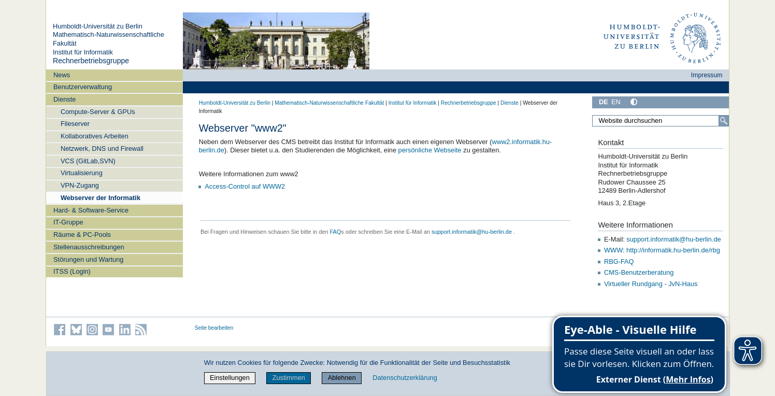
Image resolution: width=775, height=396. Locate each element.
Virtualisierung (82, 173)
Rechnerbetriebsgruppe (91, 60)
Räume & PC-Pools (82, 234)
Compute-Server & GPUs (98, 112)
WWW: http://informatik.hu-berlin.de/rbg (662, 250)
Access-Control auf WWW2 (245, 186)
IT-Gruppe (68, 222)
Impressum (707, 75)
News (61, 75)
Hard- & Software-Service (90, 210)
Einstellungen (230, 377)
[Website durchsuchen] (660, 120)
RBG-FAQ (619, 261)
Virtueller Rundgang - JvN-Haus (650, 284)
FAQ (335, 232)
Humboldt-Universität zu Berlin (97, 26)
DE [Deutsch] (603, 102)
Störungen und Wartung (88, 259)
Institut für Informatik (83, 52)
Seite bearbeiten (214, 328)
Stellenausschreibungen (88, 247)
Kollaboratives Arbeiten (94, 136)
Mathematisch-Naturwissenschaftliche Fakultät (329, 103)
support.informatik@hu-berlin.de (472, 232)
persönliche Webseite (430, 150)
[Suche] (724, 120)
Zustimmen (288, 377)
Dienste (64, 99)
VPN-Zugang (80, 185)
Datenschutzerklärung (404, 377)
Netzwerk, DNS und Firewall (102, 148)
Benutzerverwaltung (82, 87)
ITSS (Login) (72, 271)
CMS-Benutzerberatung (638, 272)
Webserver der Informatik (100, 198)
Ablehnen (342, 377)
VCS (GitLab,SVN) (88, 161)
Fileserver (75, 124)
